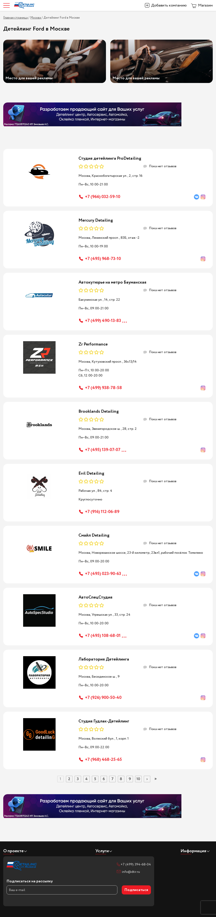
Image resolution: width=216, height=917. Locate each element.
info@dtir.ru (131, 871)
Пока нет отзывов (162, 166)
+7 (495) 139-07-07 (102, 450)
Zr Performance (93, 344)
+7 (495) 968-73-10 (103, 259)
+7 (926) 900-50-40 (103, 698)
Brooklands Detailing (98, 411)
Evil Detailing (91, 473)
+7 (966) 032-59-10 (102, 197)
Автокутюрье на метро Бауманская (112, 282)
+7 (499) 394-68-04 (136, 864)
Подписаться (136, 890)
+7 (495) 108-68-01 (103, 636)
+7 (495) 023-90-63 (103, 574)
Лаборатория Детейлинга (103, 659)
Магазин (205, 5)
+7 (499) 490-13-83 (103, 321)
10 (138, 779)
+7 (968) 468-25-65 (103, 759)
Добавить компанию (169, 5)
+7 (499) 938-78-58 (103, 388)
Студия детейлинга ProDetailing (109, 158)
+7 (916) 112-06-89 (102, 512)
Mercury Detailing (95, 220)
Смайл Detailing (93, 535)
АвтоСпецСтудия (95, 597)
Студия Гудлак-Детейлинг (103, 721)
